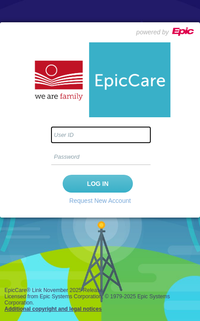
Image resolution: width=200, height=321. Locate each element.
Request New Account (100, 200)
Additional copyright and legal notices (53, 309)
